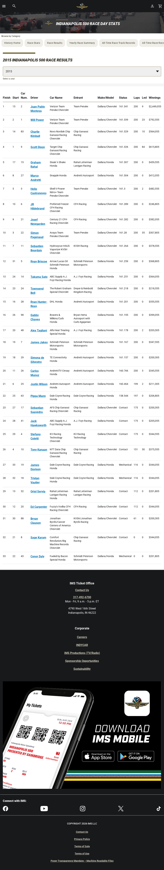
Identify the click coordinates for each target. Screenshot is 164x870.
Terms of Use (82, 853)
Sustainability (82, 669)
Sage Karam (38, 537)
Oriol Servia (38, 491)
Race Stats (33, 42)
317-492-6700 (82, 597)
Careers (82, 637)
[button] (4, 6)
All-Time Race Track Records (118, 42)
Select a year (9, 78)
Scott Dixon (38, 147)
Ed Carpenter (39, 507)
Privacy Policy (82, 839)
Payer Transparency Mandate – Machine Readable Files (82, 860)
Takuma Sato (39, 277)
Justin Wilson (39, 384)
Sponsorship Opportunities (82, 661)
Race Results (54, 42)
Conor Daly (37, 556)
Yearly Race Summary (82, 42)
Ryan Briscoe (39, 261)
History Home (12, 42)
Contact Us (82, 590)
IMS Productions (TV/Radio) (82, 653)
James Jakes (39, 342)
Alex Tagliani (39, 330)
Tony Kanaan (39, 449)
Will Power (37, 120)
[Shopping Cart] (160, 6)
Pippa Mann (38, 396)
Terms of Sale (82, 846)
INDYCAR (82, 645)
